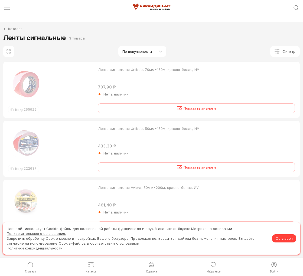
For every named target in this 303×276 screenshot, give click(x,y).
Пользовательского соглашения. (36, 233)
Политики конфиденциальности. (35, 248)
